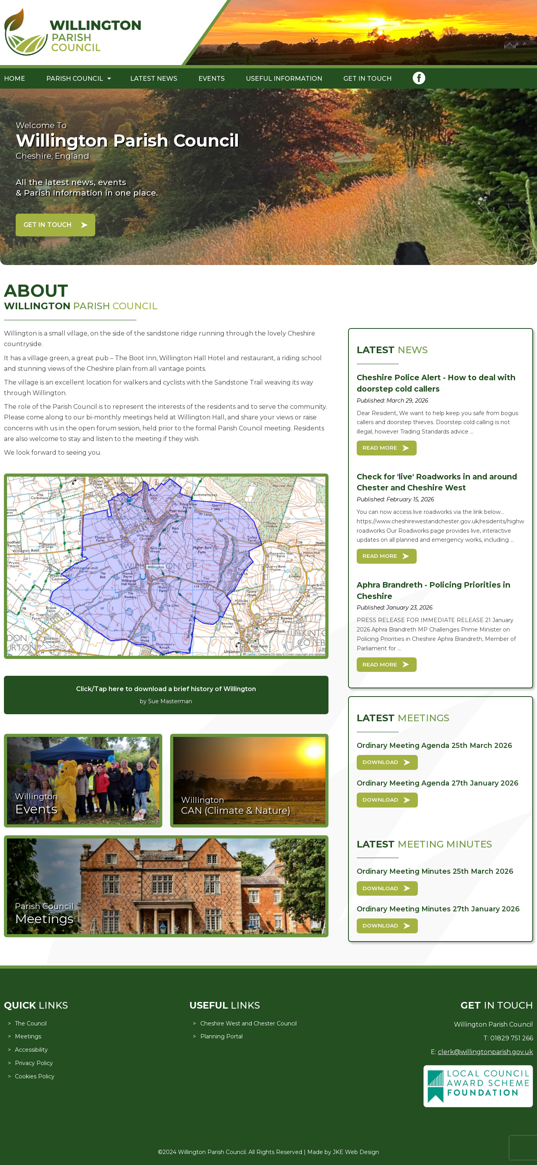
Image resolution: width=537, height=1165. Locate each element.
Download (380, 762)
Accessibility (31, 1049)
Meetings (28, 1036)
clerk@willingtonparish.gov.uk (485, 1052)
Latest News (153, 78)
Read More (380, 448)
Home (14, 78)
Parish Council (74, 78)
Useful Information (284, 78)
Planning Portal (221, 1036)
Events (211, 78)
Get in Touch (367, 78)
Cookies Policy (34, 1076)
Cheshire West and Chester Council (248, 1023)
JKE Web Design (356, 1152)
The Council (31, 1023)
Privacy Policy (34, 1063)
